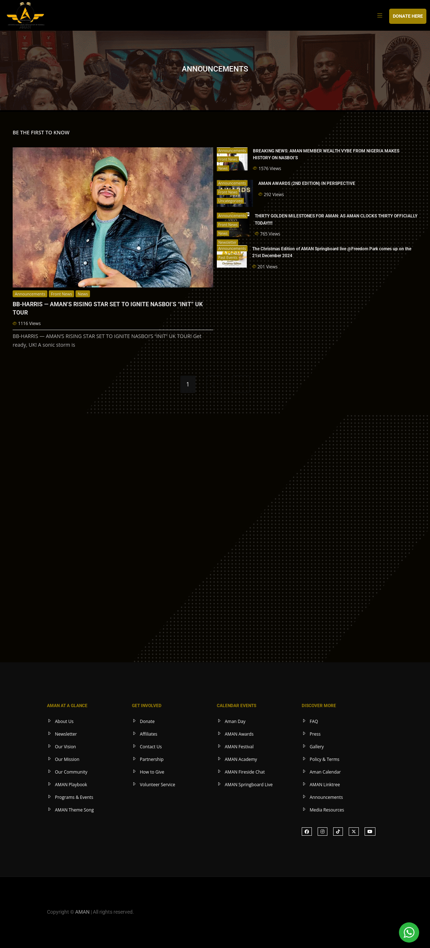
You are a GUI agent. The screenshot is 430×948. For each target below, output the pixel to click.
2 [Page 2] (213, 384)
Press (315, 733)
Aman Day (235, 721)
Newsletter (227, 242)
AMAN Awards (239, 733)
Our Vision (65, 746)
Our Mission (67, 759)
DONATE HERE (408, 16)
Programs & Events (74, 796)
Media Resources (327, 809)
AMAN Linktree (325, 784)
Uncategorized (230, 200)
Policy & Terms (324, 759)
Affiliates (148, 733)
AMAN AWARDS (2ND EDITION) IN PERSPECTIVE (306, 183)
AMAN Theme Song (74, 809)
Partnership (152, 759)
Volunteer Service (157, 784)
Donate (147, 721)
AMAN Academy (241, 759)
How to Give (152, 771)
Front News (61, 293)
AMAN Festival (239, 746)
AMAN (82, 911)
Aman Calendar (325, 771)
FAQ (314, 721)
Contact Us (151, 746)
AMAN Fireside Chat (245, 771)
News (83, 293)
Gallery (317, 746)
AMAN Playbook (71, 784)
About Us (64, 721)
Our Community (71, 771)
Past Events (227, 257)
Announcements (30, 293)
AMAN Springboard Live (248, 784)
